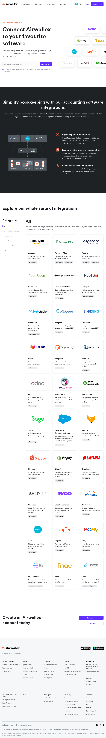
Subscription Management (73, 670)
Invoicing (67, 667)
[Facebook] (97, 724)
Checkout (47, 667)
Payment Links (48, 673)
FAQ (87, 703)
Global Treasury (7, 702)
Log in (87, 4)
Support (88, 707)
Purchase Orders (28, 677)
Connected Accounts (92, 671)
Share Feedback (91, 710)
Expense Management (30, 670)
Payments (89, 677)
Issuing (88, 687)
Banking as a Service (8, 699)
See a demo (97, 4)
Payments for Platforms (9, 705)
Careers (67, 710)
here (19, 734)
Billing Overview (69, 664)
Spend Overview (28, 664)
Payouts (88, 684)
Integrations (17, 652)
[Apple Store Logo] (86, 647)
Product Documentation (51, 697)
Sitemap (29, 724)
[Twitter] (100, 724)
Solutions (38, 4)
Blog (87, 697)
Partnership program (71, 713)
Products (26, 4)
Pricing (25, 697)
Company (63, 4)
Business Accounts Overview (11, 664)
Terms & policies (69, 703)
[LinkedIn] (103, 724)
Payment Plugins (49, 670)
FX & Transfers (6, 670)
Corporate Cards (28, 667)
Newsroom (89, 700)
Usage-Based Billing (70, 673)
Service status (90, 713)
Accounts (89, 674)
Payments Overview (50, 664)
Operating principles (71, 700)
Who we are (68, 697)
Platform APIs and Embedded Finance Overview (92, 665)
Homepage (6, 652)
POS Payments (48, 677)
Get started (91, 617)
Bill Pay (25, 673)
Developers (50, 4)
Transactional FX (91, 680)
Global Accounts (7, 667)
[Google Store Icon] (98, 647)
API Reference (48, 700)
